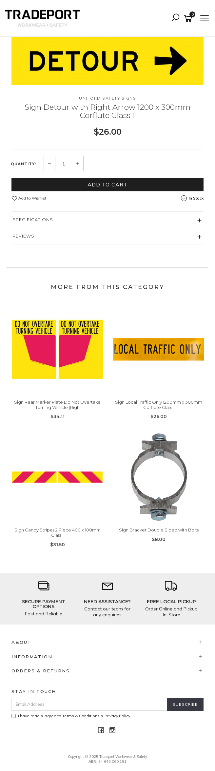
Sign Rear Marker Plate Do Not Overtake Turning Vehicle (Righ (57, 404)
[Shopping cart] (189, 18)
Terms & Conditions (81, 715)
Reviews (23, 236)
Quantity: (23, 164)
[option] (107, 61)
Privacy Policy (117, 715)
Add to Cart (107, 184)
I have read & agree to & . (71, 715)
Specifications (32, 219)
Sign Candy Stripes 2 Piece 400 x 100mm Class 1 (57, 532)
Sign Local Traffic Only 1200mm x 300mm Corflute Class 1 (158, 404)
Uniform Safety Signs (107, 98)
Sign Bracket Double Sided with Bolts (159, 529)
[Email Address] (89, 704)
